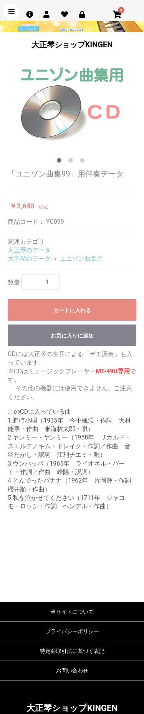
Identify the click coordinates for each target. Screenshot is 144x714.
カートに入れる (72, 310)
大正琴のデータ (29, 250)
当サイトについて (72, 612)
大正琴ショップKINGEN (72, 44)
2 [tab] (72, 162)
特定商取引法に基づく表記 (72, 651)
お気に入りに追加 (72, 336)
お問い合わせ (72, 670)
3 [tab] (84, 162)
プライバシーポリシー (72, 631)
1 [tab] (61, 162)
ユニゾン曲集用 (81, 258)
